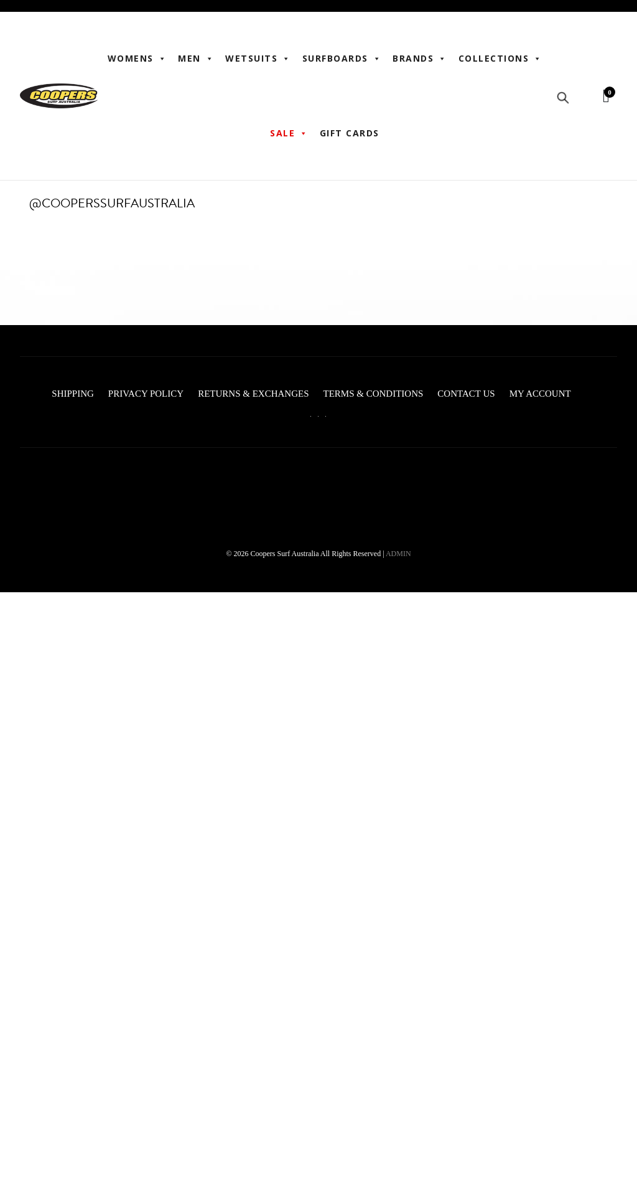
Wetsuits (258, 58)
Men (196, 58)
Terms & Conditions (373, 394)
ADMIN (398, 553)
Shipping (73, 394)
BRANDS (420, 58)
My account (540, 394)
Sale (289, 133)
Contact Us (466, 394)
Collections (500, 58)
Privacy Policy (146, 394)
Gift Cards (349, 133)
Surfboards (342, 58)
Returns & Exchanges (253, 394)
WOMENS (137, 58)
